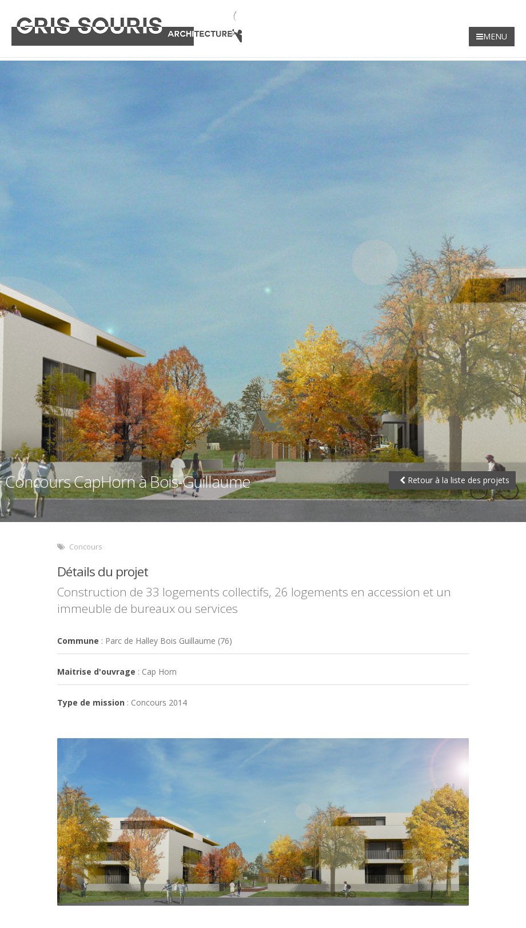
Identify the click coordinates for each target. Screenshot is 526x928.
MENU (491, 36)
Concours (85, 547)
